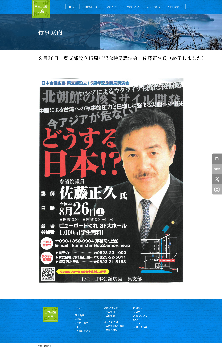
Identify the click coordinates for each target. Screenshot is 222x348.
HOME (72, 7)
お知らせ (140, 308)
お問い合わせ (175, 7)
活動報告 (113, 315)
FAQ (138, 319)
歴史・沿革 (85, 323)
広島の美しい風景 (117, 325)
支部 (81, 327)
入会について (154, 7)
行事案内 (113, 311)
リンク (139, 323)
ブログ (139, 311)
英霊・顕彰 (114, 329)
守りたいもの (133, 7)
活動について (111, 7)
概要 (81, 319)
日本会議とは (90, 7)
